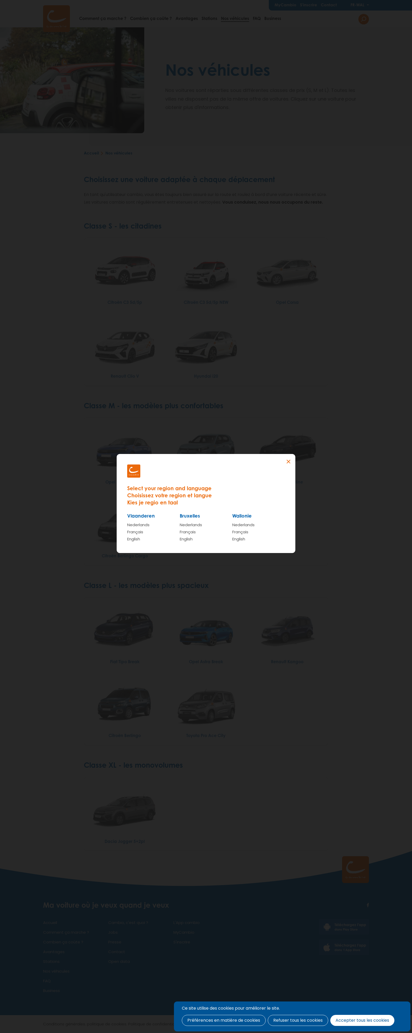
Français (135, 532)
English (133, 539)
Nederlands (138, 525)
